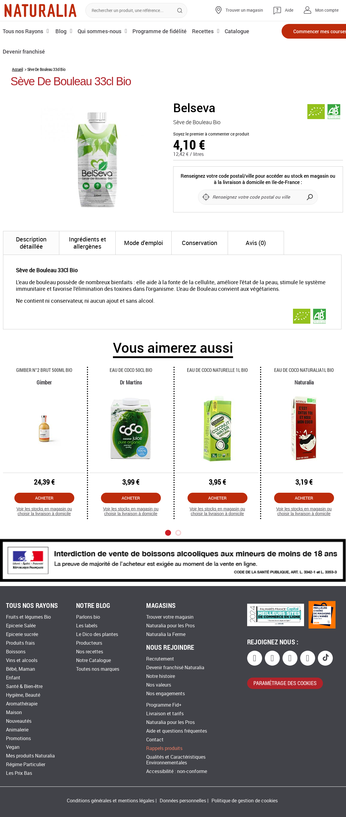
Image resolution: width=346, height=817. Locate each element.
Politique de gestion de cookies (244, 801)
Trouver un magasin (244, 10)
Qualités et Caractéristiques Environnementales (176, 760)
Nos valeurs (158, 685)
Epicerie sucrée (22, 634)
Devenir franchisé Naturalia (175, 667)
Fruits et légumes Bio (28, 617)
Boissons (15, 652)
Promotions (18, 738)
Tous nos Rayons (23, 30)
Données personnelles (183, 801)
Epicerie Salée (21, 626)
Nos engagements (165, 693)
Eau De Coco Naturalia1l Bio (304, 370)
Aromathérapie (21, 704)
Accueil (17, 69)
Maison (14, 712)
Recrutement (160, 659)
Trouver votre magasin (170, 617)
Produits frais (20, 643)
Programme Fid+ (164, 705)
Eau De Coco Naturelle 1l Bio (217, 370)
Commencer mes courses (306, 31)
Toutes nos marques (97, 669)
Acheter (44, 498)
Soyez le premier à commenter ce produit (211, 134)
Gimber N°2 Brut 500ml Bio (44, 370)
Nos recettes (89, 652)
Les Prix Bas (19, 773)
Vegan (12, 747)
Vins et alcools (21, 660)
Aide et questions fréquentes (176, 731)
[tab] (31, 243)
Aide (289, 10)
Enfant (13, 678)
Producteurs (89, 643)
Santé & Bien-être (24, 686)
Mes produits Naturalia (30, 756)
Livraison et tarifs (165, 713)
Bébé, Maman (20, 669)
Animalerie (17, 730)
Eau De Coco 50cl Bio (131, 370)
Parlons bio (88, 617)
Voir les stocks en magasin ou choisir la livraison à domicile (44, 511)
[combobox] (136, 10)
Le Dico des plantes (97, 634)
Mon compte (327, 10)
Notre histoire (160, 676)
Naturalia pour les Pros (170, 626)
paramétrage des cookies (285, 683)
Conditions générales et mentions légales (110, 801)
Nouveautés (18, 721)
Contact (155, 740)
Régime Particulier (25, 764)
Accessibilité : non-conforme (176, 771)
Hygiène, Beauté (23, 695)
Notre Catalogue (93, 660)
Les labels (86, 626)
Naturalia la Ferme (165, 634)
